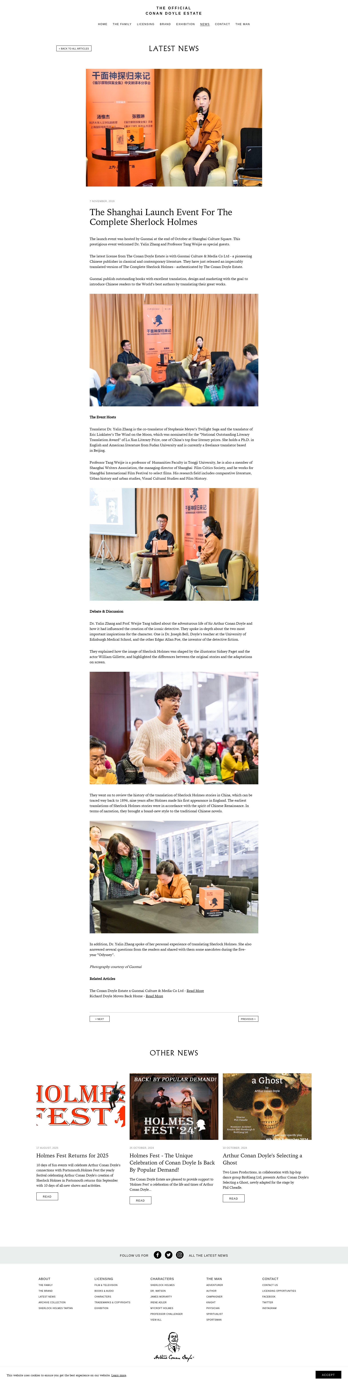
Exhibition (185, 24)
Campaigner (214, 1297)
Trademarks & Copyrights (112, 1302)
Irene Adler (158, 1302)
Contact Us (270, 1285)
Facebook (269, 1297)
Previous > (248, 1019)
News (205, 24)
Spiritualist (214, 1314)
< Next (99, 1019)
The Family (122, 24)
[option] (174, 128)
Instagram (269, 1308)
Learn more (118, 1375)
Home (102, 24)
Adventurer (214, 1285)
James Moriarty (161, 1297)
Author (211, 1291)
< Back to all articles (74, 49)
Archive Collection (52, 1302)
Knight (211, 1302)
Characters (103, 1297)
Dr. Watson (158, 1291)
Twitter (267, 1302)
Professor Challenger (166, 1314)
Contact (222, 24)
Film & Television (106, 1285)
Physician (212, 1308)
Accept (328, 1375)
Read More (195, 991)
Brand (165, 24)
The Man (242, 24)
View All (156, 1320)
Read (47, 1196)
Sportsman (214, 1320)
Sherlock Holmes (162, 1285)
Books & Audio (104, 1291)
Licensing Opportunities (279, 1291)
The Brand (46, 1291)
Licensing (145, 24)
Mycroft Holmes (161, 1308)
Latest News (47, 1297)
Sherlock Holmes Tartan (56, 1308)
